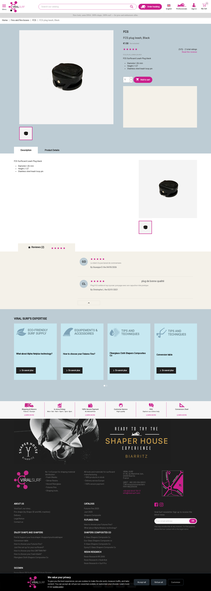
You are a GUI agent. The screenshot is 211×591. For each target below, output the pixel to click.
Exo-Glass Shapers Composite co (98, 541)
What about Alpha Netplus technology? (100, 528)
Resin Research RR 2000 (94, 557)
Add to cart (143, 79)
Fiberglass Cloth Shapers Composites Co (31, 557)
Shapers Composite (92, 515)
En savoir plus (26, 370)
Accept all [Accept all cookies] (140, 582)
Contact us (18, 522)
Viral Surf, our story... (22, 508)
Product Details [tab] (52, 150)
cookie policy (58, 587)
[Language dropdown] (169, 7)
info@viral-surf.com (131, 493)
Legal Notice (19, 519)
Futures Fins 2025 (91, 508)
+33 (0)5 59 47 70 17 (131, 491)
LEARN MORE (29, 415)
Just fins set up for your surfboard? (29, 547)
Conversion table (21, 541)
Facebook (156, 505)
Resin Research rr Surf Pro (95, 563)
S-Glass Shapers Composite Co (97, 544)
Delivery (17, 515)
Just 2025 (88, 512)
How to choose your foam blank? (28, 554)
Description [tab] (25, 150)
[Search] (87, 7)
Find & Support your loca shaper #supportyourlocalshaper (38, 537)
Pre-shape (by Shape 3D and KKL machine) (32, 512)
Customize (175, 582)
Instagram (161, 505)
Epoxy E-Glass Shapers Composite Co (100, 547)
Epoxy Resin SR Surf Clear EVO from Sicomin (33, 573)
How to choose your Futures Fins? (98, 524)
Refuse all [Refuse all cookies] (158, 582)
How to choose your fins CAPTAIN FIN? (30, 551)
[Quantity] (126, 80)
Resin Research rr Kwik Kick (95, 560)
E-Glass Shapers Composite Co (97, 537)
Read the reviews (189, 52)
